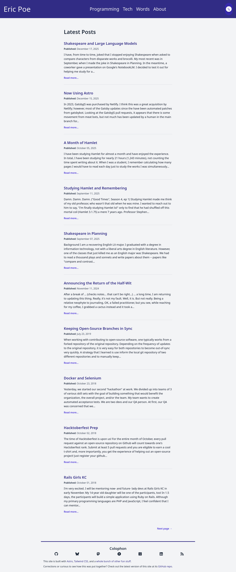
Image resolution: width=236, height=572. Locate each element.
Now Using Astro (78, 92)
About (159, 9)
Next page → (164, 528)
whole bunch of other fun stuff (113, 561)
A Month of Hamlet (80, 142)
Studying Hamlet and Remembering (95, 187)
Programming (104, 9)
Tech (127, 9)
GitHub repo (165, 566)
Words (143, 9)
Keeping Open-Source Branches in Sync (98, 328)
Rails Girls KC (75, 477)
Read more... (71, 77)
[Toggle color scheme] (228, 9)
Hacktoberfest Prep (81, 427)
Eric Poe (17, 9)
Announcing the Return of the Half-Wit (98, 282)
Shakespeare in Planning (85, 233)
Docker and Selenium (82, 378)
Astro (70, 561)
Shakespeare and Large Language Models (100, 43)
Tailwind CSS (81, 561)
